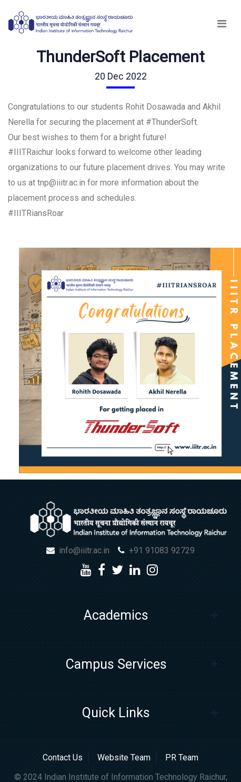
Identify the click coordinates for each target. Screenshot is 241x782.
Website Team (124, 757)
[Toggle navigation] (221, 24)
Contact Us (65, 757)
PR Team (179, 757)
